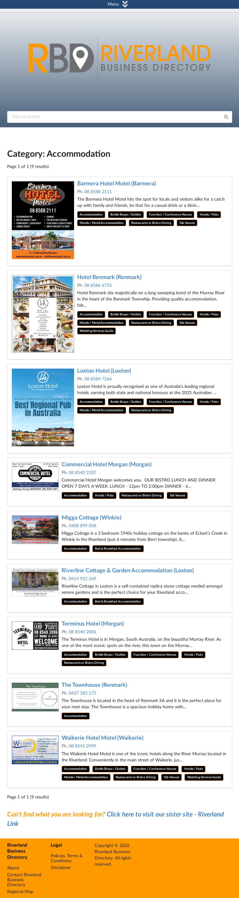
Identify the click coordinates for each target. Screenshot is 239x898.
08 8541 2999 (82, 746)
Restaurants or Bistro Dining (151, 223)
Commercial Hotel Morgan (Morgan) (107, 465)
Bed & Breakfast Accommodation (118, 548)
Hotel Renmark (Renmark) (109, 277)
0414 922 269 (82, 579)
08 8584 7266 (98, 379)
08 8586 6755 (98, 285)
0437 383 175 (82, 693)
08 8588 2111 (98, 192)
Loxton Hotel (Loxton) (104, 371)
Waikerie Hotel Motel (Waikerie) (102, 738)
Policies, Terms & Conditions (66, 858)
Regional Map (20, 892)
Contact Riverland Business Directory (24, 880)
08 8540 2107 (82, 473)
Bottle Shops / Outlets (125, 214)
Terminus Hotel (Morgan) (93, 624)
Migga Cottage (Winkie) (91, 518)
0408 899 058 (82, 526)
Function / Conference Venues (170, 214)
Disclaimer (61, 868)
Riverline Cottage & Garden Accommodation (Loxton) (128, 571)
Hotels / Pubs (209, 214)
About (13, 868)
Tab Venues (187, 223)
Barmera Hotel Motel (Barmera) (116, 184)
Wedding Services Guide (96, 331)
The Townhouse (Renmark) (94, 685)
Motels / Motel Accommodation (102, 223)
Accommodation (91, 214)
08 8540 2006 (82, 632)
